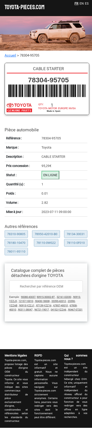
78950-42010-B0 (46, 234)
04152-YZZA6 (58, 309)
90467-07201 (75, 309)
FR (76, 3)
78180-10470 (16, 243)
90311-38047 (25, 309)
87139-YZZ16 (43, 305)
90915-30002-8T (46, 297)
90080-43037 (28, 297)
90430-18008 (42, 301)
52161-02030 (64, 297)
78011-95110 (16, 251)
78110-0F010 (76, 243)
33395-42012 (58, 301)
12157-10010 (26, 301)
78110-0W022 (46, 243)
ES (87, 3)
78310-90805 (16, 234)
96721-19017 (41, 309)
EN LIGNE (50, 175)
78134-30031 (76, 234)
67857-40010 (60, 305)
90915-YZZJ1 (26, 305)
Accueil (10, 55)
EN (82, 3)
